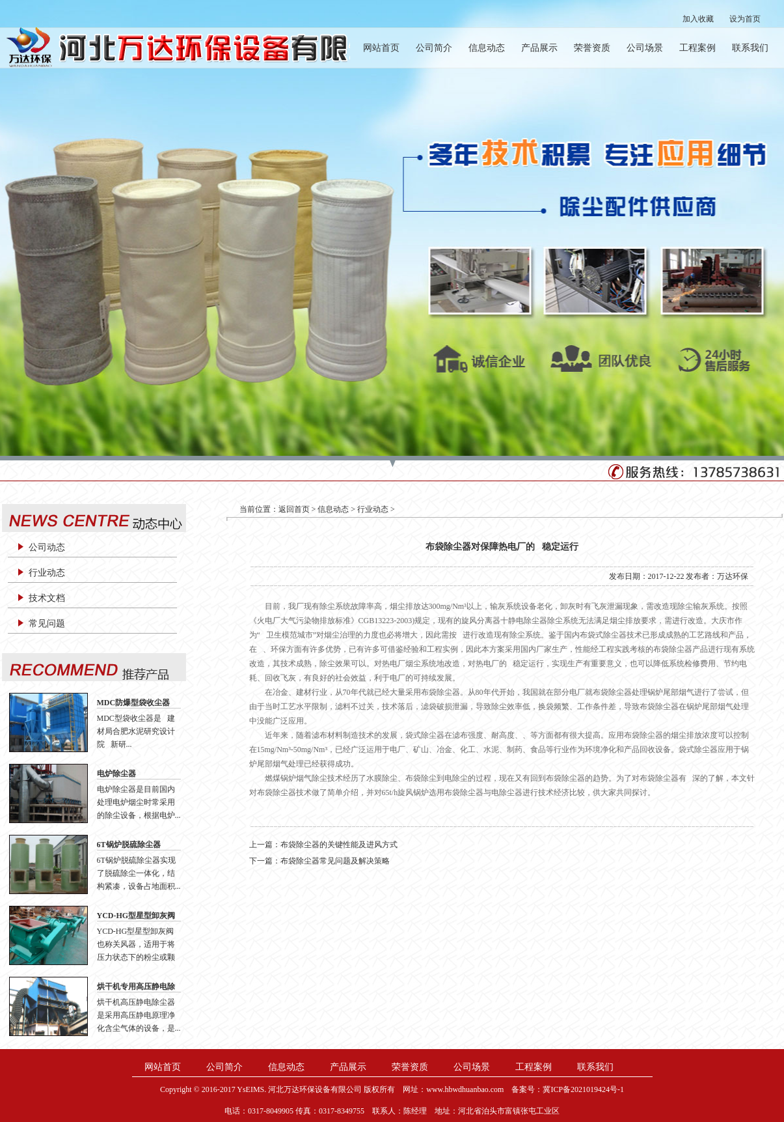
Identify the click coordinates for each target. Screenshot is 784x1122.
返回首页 (294, 509)
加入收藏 (698, 18)
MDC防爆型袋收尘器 (133, 702)
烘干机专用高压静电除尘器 (136, 987)
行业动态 (47, 573)
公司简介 (434, 48)
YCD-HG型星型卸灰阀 (136, 915)
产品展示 (539, 48)
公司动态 (47, 547)
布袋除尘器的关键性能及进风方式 (339, 844)
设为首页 (745, 18)
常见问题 (47, 623)
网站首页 (381, 48)
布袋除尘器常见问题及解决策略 (335, 860)
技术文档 (47, 598)
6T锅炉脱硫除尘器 (129, 844)
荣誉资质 (592, 48)
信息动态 (486, 48)
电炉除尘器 (116, 773)
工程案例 (697, 48)
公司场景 (645, 48)
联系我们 (750, 48)
